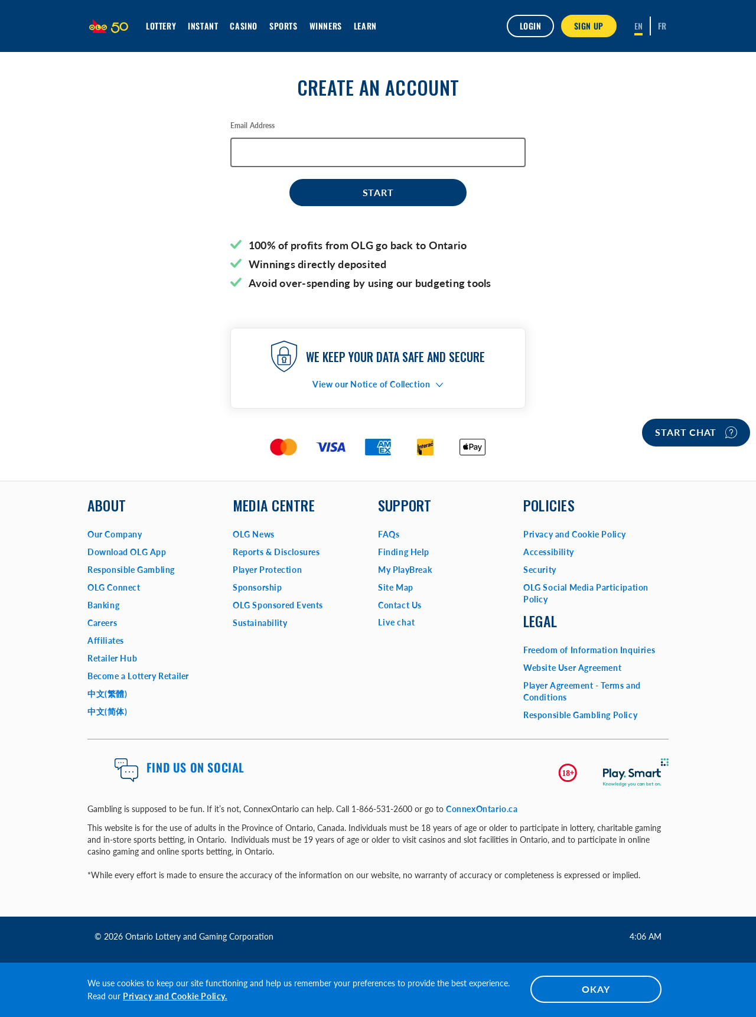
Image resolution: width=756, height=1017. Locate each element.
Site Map (395, 587)
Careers (102, 623)
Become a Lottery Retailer (138, 676)
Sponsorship (257, 587)
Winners (325, 25)
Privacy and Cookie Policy (574, 534)
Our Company (114, 534)
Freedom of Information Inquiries (589, 650)
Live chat (396, 622)
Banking (103, 605)
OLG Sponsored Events (278, 605)
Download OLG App (127, 552)
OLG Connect (114, 587)
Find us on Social (195, 767)
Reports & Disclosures (276, 552)
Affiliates (105, 640)
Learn (365, 25)
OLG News (254, 534)
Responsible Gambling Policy (580, 715)
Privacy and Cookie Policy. (175, 996)
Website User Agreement (572, 668)
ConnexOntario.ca (482, 809)
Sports (283, 25)
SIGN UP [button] (589, 25)
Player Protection (267, 570)
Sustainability (260, 623)
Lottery (161, 25)
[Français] (662, 26)
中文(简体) (107, 711)
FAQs (388, 534)
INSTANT (203, 25)
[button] (378, 384)
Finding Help (403, 552)
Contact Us (400, 605)
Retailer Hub (112, 658)
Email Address (252, 125)
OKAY (596, 989)
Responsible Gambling (131, 570)
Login (530, 25)
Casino (244, 25)
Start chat (696, 432)
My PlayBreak (405, 570)
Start (378, 192)
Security (539, 570)
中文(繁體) (107, 694)
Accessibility (548, 552)
